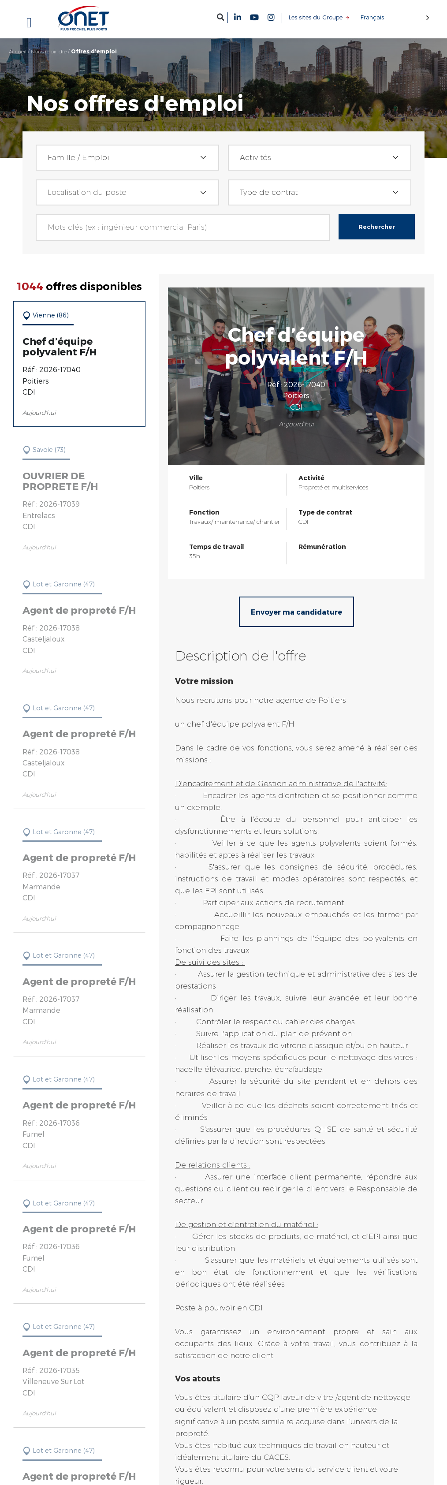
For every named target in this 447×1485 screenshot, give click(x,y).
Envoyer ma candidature (297, 612)
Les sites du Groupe (316, 17)
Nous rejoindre (49, 51)
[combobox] (127, 158)
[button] (220, 17)
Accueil (17, 51)
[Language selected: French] (395, 17)
